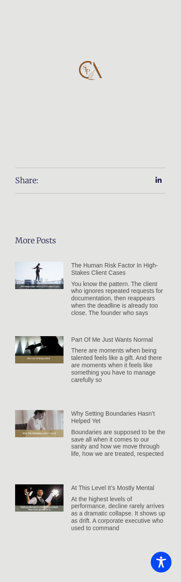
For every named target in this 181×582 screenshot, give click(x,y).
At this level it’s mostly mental (112, 487)
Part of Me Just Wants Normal (112, 339)
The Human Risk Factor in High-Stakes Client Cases (114, 269)
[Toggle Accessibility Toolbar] (161, 562)
